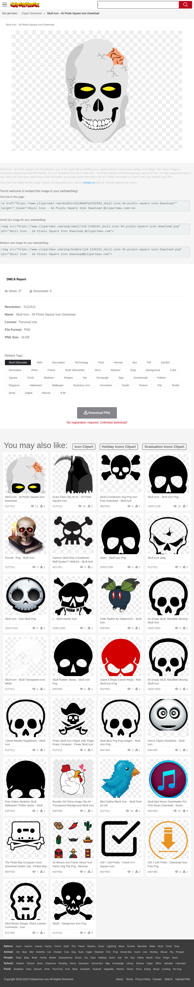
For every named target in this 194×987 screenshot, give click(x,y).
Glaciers (91, 946)
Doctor (78, 957)
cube (173, 370)
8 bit (63, 392)
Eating (147, 969)
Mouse (163, 952)
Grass (101, 946)
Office (158, 963)
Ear (86, 957)
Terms (129, 979)
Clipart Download (32, 13)
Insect (137, 952)
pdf (149, 362)
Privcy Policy (142, 979)
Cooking (166, 969)
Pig (171, 952)
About (119, 979)
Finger (166, 957)
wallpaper (58, 385)
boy (133, 957)
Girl (126, 957)
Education (84, 963)
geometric (106, 385)
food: (7, 968)
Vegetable (109, 969)
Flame (81, 946)
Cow (66, 952)
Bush (160, 946)
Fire (74, 946)
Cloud (169, 946)
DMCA (168, 979)
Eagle (89, 952)
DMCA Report (16, 279)
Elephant (99, 952)
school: (8, 963)
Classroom (50, 963)
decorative (15, 370)
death (125, 385)
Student (20, 963)
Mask (18, 957)
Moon (121, 946)
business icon (82, 385)
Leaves (38, 946)
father (140, 957)
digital (28, 392)
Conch (57, 946)
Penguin (180, 952)
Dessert (38, 969)
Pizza (139, 969)
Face (157, 957)
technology (81, 362)
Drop (176, 946)
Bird (32, 952)
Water (152, 946)
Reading (63, 963)
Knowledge (118, 963)
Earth (66, 946)
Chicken (57, 952)
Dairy (28, 969)
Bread (156, 969)
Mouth (149, 957)
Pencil (73, 963)
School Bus (97, 963)
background (153, 370)
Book (39, 963)
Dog (73, 952)
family (43, 957)
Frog (115, 952)
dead (12, 392)
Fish (108, 952)
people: (8, 957)
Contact (157, 979)
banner (46, 392)
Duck (80, 952)
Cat (49, 952)
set (85, 377)
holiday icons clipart (119, 447)
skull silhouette (18, 362)
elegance (14, 385)
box (134, 362)
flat (159, 385)
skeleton (49, 377)
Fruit (67, 969)
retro (34, 370)
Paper (150, 963)
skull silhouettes (75, 370)
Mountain (142, 946)
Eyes (93, 957)
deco (98, 370)
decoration (58, 362)
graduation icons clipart (164, 447)
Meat (74, 969)
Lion (145, 952)
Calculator (181, 963)
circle (30, 377)
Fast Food (57, 969)
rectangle (103, 377)
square (13, 377)
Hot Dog (177, 969)
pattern (161, 377)
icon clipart (83, 447)
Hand (175, 957)
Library (129, 963)
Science (140, 963)
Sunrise (131, 946)
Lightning (111, 946)
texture (143, 385)
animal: (8, 951)
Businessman (66, 957)
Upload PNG (182, 979)
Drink (47, 969)
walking (102, 957)
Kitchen (120, 969)
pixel (101, 362)
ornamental (140, 377)
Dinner (130, 969)
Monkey (154, 952)
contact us (89, 182)
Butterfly (40, 952)
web (39, 362)
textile (175, 385)
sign (121, 377)
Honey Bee (125, 952)
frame (51, 370)
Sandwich (85, 969)
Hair (120, 957)
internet (118, 362)
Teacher (31, 963)
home (112, 957)
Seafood (97, 969)
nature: (8, 946)
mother (52, 957)
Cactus (48, 946)
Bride (34, 957)
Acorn (19, 946)
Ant (18, 952)
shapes (68, 377)
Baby (26, 957)
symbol (165, 362)
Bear (24, 952)
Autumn (28, 946)
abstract (115, 370)
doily (133, 370)
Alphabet (168, 963)
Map (108, 963)
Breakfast (18, 969)
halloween (36, 385)
